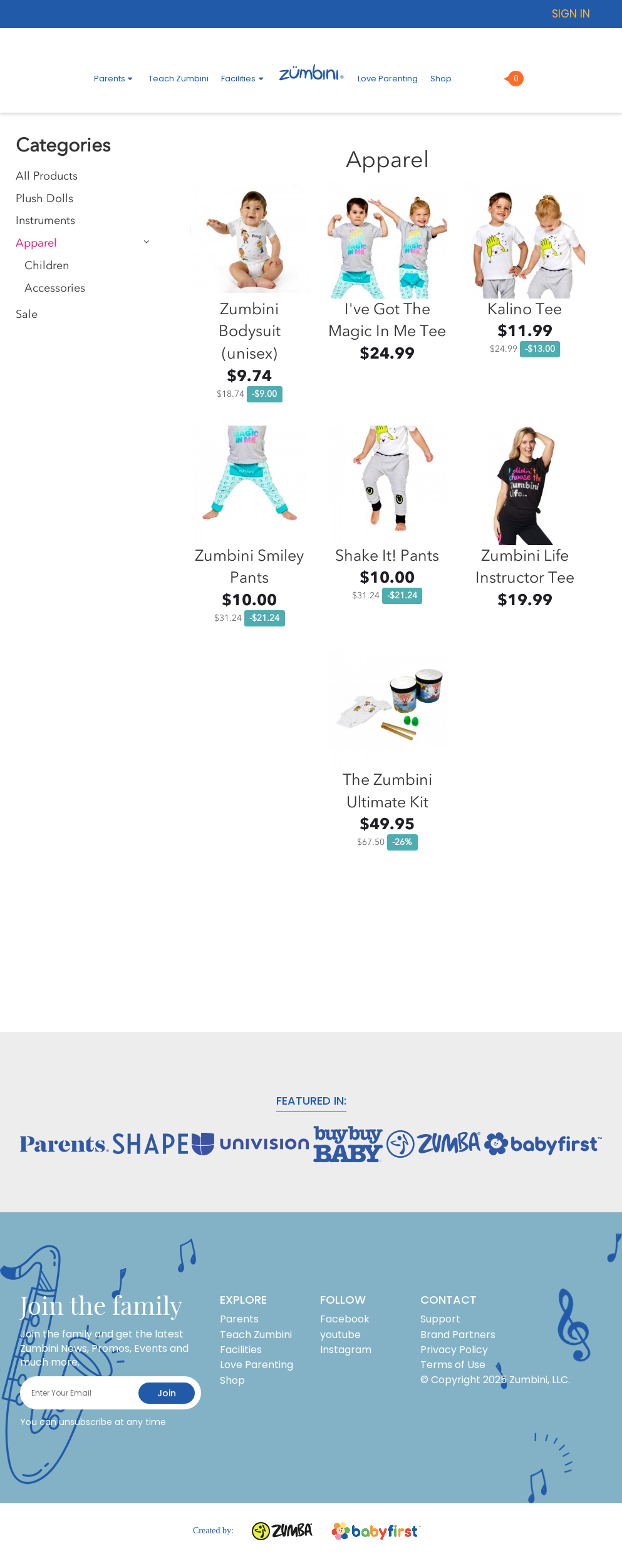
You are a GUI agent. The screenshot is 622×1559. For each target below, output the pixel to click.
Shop (441, 78)
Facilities (243, 78)
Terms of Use (452, 1364)
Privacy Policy (454, 1349)
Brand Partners (457, 1334)
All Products (47, 176)
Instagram (345, 1349)
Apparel (36, 243)
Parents (115, 78)
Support (440, 1319)
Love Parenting (388, 78)
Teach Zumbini (178, 78)
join (166, 1393)
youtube (340, 1334)
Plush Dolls (44, 199)
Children (46, 265)
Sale (27, 314)
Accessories (54, 288)
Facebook (345, 1319)
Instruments (45, 220)
